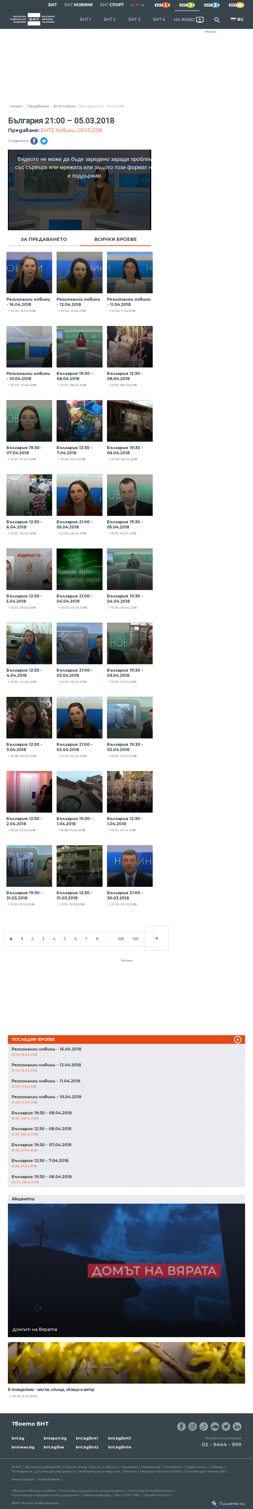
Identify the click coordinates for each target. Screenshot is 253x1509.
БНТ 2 (110, 19)
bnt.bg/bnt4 (119, 1447)
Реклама (210, 31)
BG (240, 19)
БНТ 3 (134, 19)
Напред (217, 1467)
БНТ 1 (85, 19)
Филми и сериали (104, 1467)
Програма (129, 1467)
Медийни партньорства (160, 1471)
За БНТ (17, 1467)
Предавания (38, 106)
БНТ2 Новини (65, 106)
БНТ (52, 4)
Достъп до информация (55, 1471)
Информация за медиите (99, 1471)
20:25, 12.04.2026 (24, 1396)
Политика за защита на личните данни (91, 1490)
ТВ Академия (22, 1471)
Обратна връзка (96, 1495)
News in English (23, 1479)
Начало (16, 106)
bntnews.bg (23, 1447)
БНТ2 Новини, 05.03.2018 (71, 130)
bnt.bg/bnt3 (119, 1438)
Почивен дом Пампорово (205, 1471)
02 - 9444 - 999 (221, 1444)
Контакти (173, 1467)
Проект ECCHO (156, 1495)
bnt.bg (18, 1438)
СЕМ (117, 1495)
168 (121, 939)
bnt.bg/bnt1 (87, 1438)
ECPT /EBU (132, 1495)
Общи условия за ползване (34, 1490)
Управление (151, 1467)
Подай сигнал (196, 1467)
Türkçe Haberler (49, 1479)
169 (135, 939)
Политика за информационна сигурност (45, 1495)
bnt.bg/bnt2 (87, 1447)
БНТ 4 (159, 19)
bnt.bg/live (54, 1447)
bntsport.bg (55, 1438)
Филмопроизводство (43, 1467)
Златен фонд (76, 1467)
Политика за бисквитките (150, 1490)
